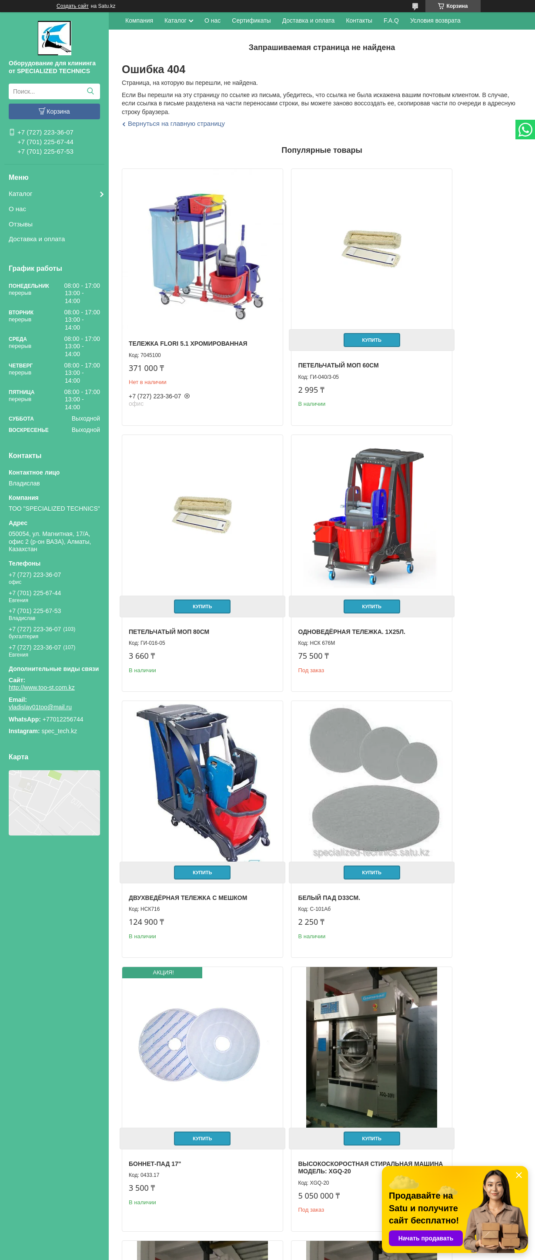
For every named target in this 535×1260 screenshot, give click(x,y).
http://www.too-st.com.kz (42, 687)
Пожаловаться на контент (309, 1252)
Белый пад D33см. (429, 563)
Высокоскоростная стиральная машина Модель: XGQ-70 (449, 1035)
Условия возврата (435, 20)
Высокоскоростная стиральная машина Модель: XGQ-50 (315, 1056)
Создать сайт (73, 6)
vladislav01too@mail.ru (40, 707)
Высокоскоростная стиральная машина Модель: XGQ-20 (315, 809)
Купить (319, 305)
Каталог (21, 193)
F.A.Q (391, 20)
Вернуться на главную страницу (176, 123)
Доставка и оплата (37, 239)
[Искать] (90, 91)
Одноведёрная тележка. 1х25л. (182, 563)
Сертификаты (251, 20)
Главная (23, 1196)
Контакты (359, 20)
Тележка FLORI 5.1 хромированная (159, 313)
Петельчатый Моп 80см (438, 330)
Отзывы (21, 224)
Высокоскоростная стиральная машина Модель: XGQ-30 (180, 1056)
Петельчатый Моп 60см (304, 330)
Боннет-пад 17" (155, 801)
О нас (17, 208)
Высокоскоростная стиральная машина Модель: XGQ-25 (449, 809)
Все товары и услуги (487, 1145)
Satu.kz (304, 1244)
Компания (139, 20)
